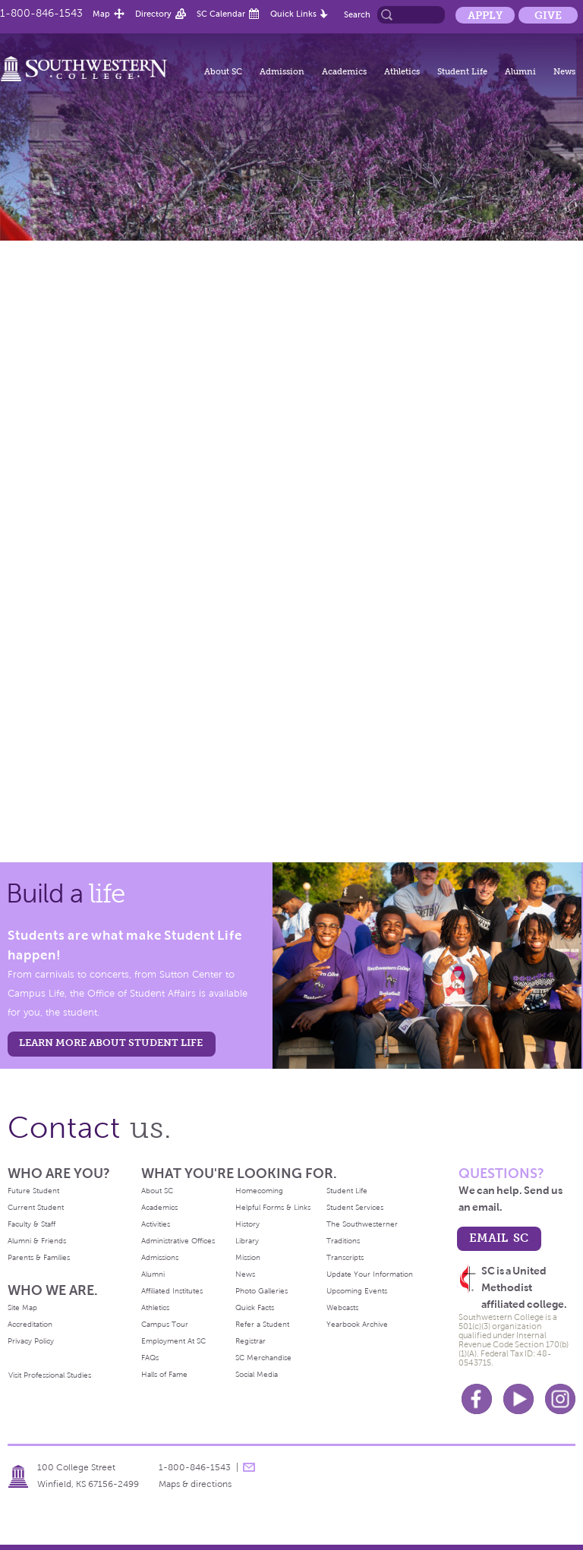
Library (247, 1241)
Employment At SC (173, 1341)
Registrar (250, 1341)
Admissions (159, 1257)
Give (548, 15)
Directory (153, 13)
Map (101, 13)
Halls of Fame (164, 1374)
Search (357, 14)
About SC (223, 71)
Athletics (402, 71)
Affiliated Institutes (172, 1291)
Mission (247, 1257)
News (564, 71)
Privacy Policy (31, 1341)
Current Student (36, 1207)
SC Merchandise (263, 1357)
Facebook (477, 1399)
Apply (485, 15)
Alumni (520, 71)
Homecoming (259, 1190)
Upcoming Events (356, 1291)
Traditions (343, 1241)
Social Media (256, 1374)
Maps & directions (195, 1484)
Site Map (22, 1307)
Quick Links (293, 13)
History (247, 1224)
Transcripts (345, 1257)
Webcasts (342, 1307)
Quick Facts (254, 1307)
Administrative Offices (178, 1241)
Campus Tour (164, 1324)
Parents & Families (39, 1257)
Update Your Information (369, 1274)
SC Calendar (221, 13)
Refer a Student (262, 1324)
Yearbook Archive (357, 1324)
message (249, 1467)
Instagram (560, 1399)
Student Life (462, 71)
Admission (282, 71)
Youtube (518, 1399)
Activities (155, 1224)
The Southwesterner (362, 1224)
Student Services (354, 1207)
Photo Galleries (261, 1291)
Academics (344, 71)
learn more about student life (111, 1042)
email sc (498, 1237)
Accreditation (30, 1324)
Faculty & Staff (31, 1224)
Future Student (33, 1190)
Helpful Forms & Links (272, 1207)
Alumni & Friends (37, 1241)
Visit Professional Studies (49, 1375)
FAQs (150, 1357)
